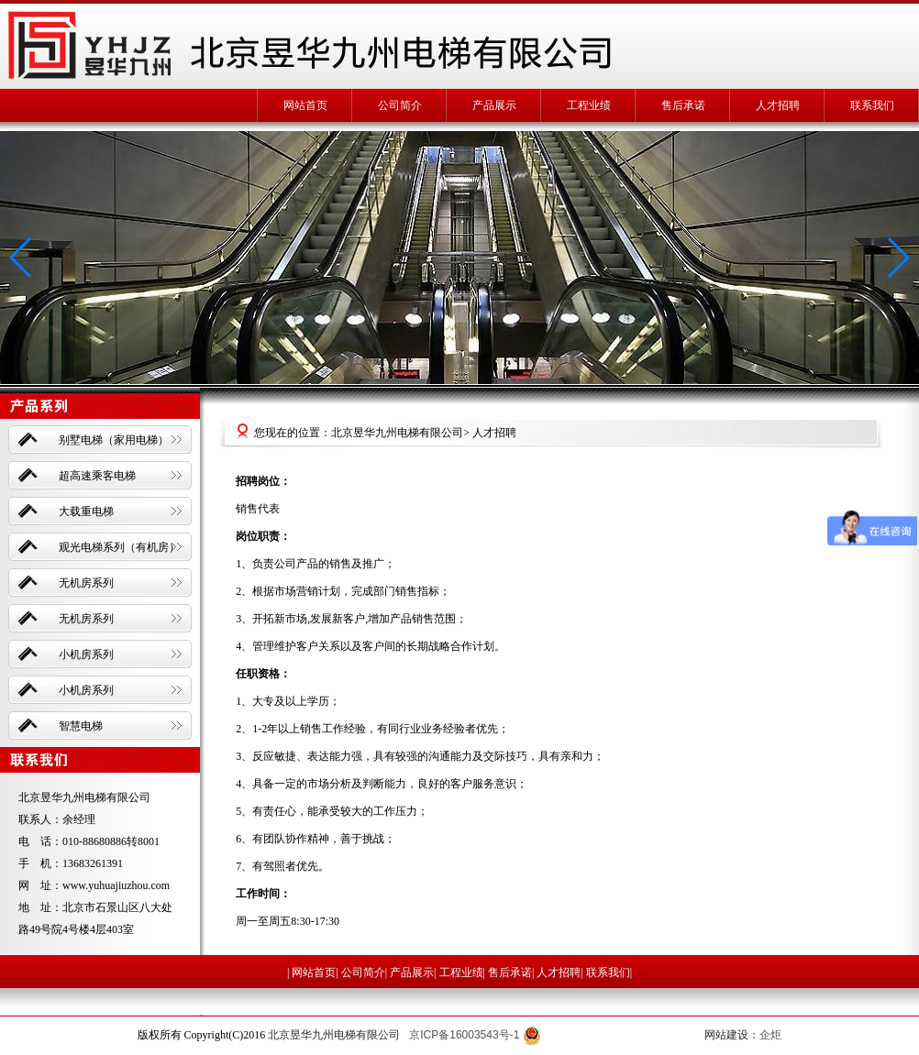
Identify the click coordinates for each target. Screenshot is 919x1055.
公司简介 (400, 105)
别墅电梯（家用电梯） (114, 440)
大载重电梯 (86, 511)
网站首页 (305, 105)
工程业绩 (589, 105)
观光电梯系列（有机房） (119, 547)
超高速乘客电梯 (97, 475)
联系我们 (872, 105)
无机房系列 (86, 583)
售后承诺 (683, 105)
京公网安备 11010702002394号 (609, 1034)
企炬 (770, 1034)
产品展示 (494, 105)
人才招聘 (778, 105)
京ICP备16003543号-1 (464, 1034)
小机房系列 (86, 654)
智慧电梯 (81, 726)
